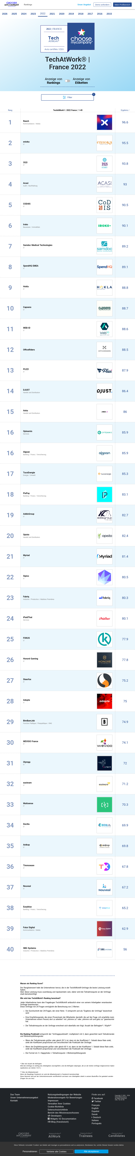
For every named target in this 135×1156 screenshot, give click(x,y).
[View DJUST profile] (67, 391)
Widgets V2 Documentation (62, 1119)
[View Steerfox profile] (67, 680)
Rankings (28, 4)
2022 (42, 13)
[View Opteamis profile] (67, 432)
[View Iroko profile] (67, 226)
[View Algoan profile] (67, 453)
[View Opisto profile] (67, 536)
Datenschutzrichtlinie (58, 1109)
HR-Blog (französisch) (58, 1122)
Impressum (53, 1100)
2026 (4, 14)
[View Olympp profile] (67, 763)
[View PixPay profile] (67, 494)
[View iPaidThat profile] (67, 618)
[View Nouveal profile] (67, 887)
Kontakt (14, 1100)
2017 (90, 14)
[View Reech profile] (67, 122)
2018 (80, 14)
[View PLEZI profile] (67, 370)
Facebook (97, 1098)
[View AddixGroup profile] (67, 515)
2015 (109, 14)
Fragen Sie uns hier (27, 1078)
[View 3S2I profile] (67, 164)
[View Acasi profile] (67, 184)
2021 (52, 14)
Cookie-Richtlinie (56, 1106)
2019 (71, 14)
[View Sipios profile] (67, 577)
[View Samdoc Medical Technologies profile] (67, 246)
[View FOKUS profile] (67, 639)
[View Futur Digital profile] (67, 929)
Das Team (15, 1094)
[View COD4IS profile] (67, 205)
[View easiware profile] (67, 784)
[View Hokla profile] (67, 288)
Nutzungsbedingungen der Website (64, 1094)
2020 (61, 14)
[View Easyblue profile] (67, 908)
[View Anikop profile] (67, 846)
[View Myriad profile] (67, 556)
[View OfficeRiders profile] (67, 350)
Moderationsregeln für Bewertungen (65, 1097)
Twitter (96, 1101)
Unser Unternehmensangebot (24, 1097)
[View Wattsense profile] (67, 805)
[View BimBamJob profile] (67, 722)
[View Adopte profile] (67, 701)
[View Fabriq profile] (67, 598)
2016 (99, 14)
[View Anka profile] (67, 412)
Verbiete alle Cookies (56, 1151)
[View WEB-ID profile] (67, 329)
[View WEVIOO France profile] (67, 743)
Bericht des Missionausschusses (63, 1112)
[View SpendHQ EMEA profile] (67, 267)
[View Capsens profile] (67, 308)
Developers (55, 1116)
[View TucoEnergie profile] (67, 474)
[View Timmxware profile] (67, 867)
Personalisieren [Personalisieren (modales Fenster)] (30, 1151)
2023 (33, 14)
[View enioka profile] (67, 143)
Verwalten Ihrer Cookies (59, 1103)
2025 (14, 14)
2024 (23, 14)
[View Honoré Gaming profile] (67, 660)
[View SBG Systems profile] (67, 949)
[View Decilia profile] (67, 825)
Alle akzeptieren (91, 1151)
